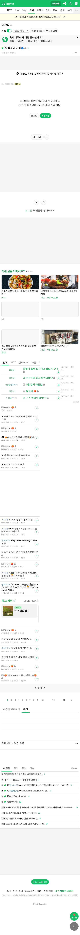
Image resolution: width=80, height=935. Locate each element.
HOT (9, 10)
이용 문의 (18, 891)
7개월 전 (4, 53)
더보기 (40, 688)
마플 (34, 362)
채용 (39, 891)
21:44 (74, 768)
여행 (11, 41)
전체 (5, 362)
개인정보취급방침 (64, 891)
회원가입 (55, 3)
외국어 (21, 41)
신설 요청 (51, 31)
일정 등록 (19, 743)
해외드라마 (46, 41)
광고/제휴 (30, 891)
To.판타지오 (36, 31)
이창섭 (5, 24)
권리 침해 (48, 891)
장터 (48, 10)
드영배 (40, 10)
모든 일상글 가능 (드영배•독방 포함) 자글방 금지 (38, 17)
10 (42, 700)
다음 (53, 700)
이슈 (17, 10)
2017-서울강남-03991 (59, 895)
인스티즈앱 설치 (40, 882)
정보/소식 (23, 362)
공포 (62, 10)
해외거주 (32, 41)
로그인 (34, 116)
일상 (24, 10)
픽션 (55, 10)
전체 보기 (6, 743)
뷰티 (69, 10)
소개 (9, 891)
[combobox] (21, 30)
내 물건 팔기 (31, 601)
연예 (31, 10)
